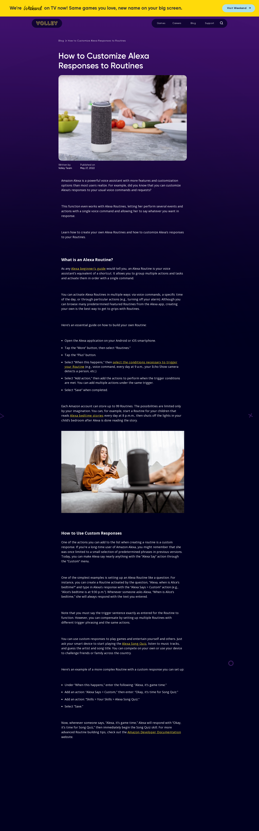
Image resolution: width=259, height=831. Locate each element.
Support (209, 23)
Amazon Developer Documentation (154, 732)
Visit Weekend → (239, 8)
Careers (176, 23)
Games (161, 23)
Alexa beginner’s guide (88, 269)
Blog (193, 23)
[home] (47, 23)
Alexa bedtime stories (87, 415)
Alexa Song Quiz (134, 644)
